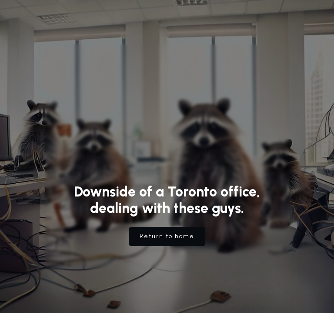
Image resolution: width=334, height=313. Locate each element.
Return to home (167, 236)
